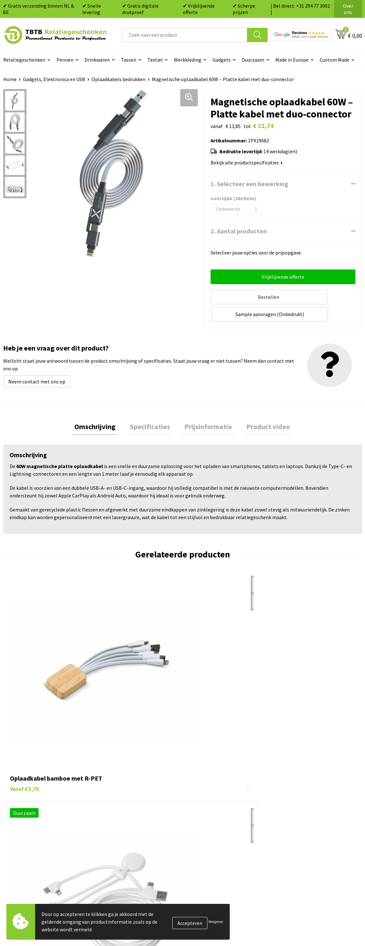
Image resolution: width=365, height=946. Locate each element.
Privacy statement (299, 807)
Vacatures (290, 778)
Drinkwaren (97, 60)
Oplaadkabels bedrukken (118, 79)
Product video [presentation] (261, 408)
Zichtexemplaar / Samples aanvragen (142, 826)
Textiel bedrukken (210, 817)
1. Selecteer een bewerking (249, 184)
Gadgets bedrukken (211, 797)
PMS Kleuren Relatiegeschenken (136, 807)
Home (10, 79)
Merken (198, 836)
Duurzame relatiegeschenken (222, 787)
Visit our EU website (300, 836)
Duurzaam (253, 60)
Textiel (155, 60)
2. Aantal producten (239, 231)
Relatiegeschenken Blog (306, 787)
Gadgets (221, 60)
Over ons (348, 9)
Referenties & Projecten (305, 797)
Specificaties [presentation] (152, 408)
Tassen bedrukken (210, 778)
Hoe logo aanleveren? (125, 817)
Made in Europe (292, 60)
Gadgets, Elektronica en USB (54, 79)
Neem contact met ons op (36, 362)
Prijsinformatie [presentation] (206, 408)
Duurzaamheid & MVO (124, 836)
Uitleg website (117, 787)
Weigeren (215, 921)
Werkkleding (187, 60)
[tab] (102, 408)
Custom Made (334, 60)
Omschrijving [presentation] (102, 408)
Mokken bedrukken (211, 807)
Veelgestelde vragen (123, 768)
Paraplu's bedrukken (212, 826)
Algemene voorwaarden (305, 826)
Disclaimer (290, 817)
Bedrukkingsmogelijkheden (131, 797)
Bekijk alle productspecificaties (247, 162)
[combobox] (185, 35)
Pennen (64, 60)
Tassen (128, 60)
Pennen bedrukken (210, 768)
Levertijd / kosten (120, 778)
